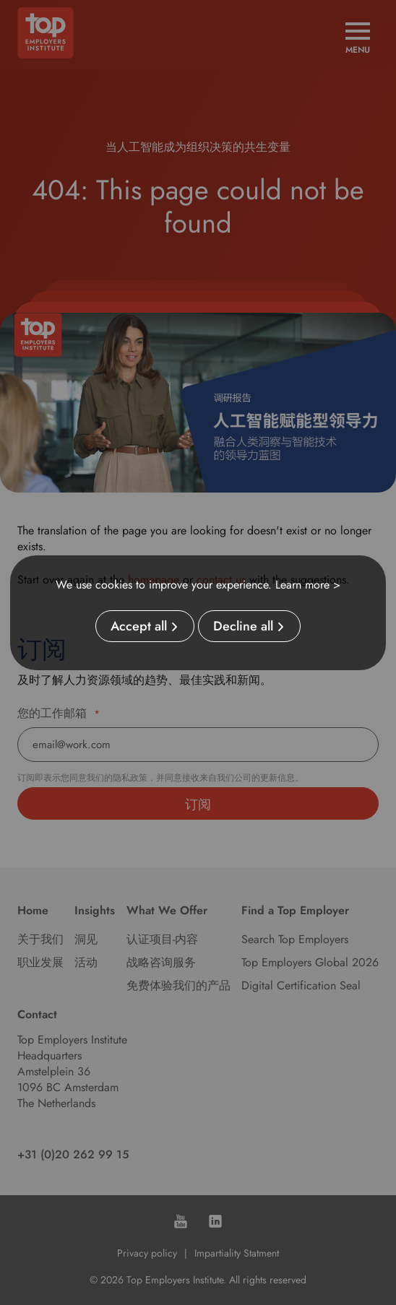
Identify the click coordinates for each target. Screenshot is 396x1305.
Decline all (243, 626)
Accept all (139, 626)
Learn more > (307, 584)
